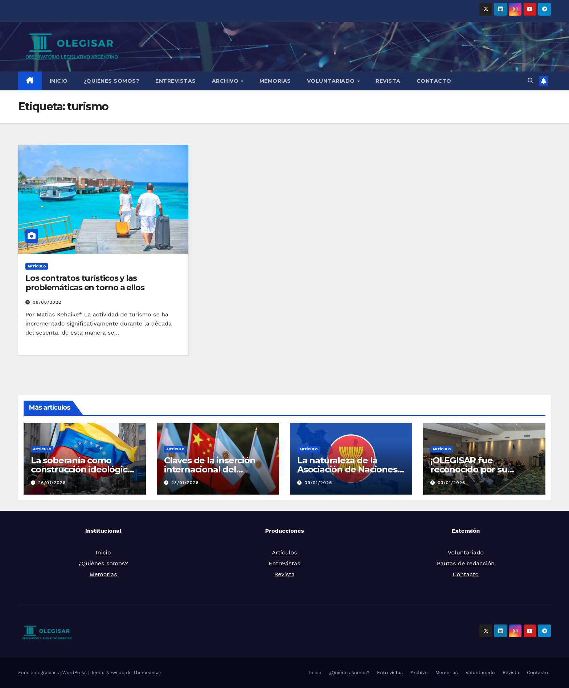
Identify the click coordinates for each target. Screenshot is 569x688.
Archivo (226, 81)
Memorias (275, 81)
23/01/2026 (185, 482)
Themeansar (147, 672)
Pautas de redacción (466, 563)
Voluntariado (332, 81)
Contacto (434, 81)
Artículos (284, 552)
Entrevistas (175, 81)
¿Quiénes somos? (112, 81)
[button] (530, 80)
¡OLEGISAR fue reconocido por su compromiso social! (471, 469)
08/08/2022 (47, 302)
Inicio (59, 81)
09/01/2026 (318, 482)
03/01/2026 (451, 482)
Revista (388, 81)
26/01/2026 (52, 482)
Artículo (37, 266)
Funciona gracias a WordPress (53, 672)
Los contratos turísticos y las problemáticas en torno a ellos (84, 282)
